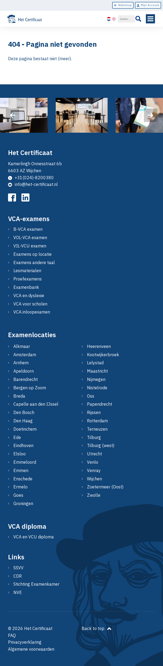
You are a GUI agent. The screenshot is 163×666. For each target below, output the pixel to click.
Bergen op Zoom (29, 387)
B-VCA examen (28, 229)
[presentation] (12, 115)
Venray (94, 470)
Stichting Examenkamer (36, 584)
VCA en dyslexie (28, 295)
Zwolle (93, 495)
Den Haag (23, 420)
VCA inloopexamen (31, 312)
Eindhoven (23, 445)
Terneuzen (97, 429)
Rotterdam (97, 420)
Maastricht (97, 371)
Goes (18, 495)
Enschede (22, 478)
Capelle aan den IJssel (35, 404)
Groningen (23, 503)
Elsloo (19, 453)
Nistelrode (97, 387)
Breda (19, 396)
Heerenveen (99, 346)
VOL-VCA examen (30, 237)
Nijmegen (96, 379)
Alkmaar (21, 346)
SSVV (18, 567)
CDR (17, 576)
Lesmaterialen (27, 270)
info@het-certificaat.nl (33, 184)
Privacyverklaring (24, 642)
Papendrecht (99, 404)
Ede (17, 437)
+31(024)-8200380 (31, 177)
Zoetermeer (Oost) (105, 486)
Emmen (20, 470)
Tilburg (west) (100, 445)
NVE (17, 592)
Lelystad (95, 362)
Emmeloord (24, 462)
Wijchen (94, 478)
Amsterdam (24, 354)
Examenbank (26, 287)
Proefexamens (27, 279)
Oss (90, 396)
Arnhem (21, 362)
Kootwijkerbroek (103, 354)
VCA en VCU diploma (33, 536)
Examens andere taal (34, 262)
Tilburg (94, 437)
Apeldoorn (23, 371)
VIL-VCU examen (29, 246)
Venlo (92, 462)
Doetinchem (25, 429)
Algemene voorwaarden (31, 649)
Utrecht (94, 453)
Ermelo (20, 486)
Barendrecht (25, 379)
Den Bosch (23, 412)
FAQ (12, 635)
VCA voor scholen (30, 304)
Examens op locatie (32, 254)
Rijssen (94, 412)
